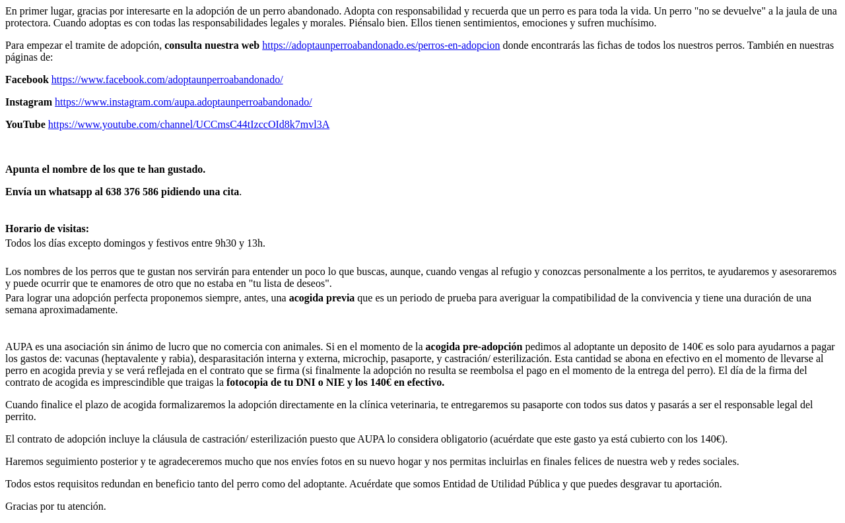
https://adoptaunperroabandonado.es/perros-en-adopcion (381, 45)
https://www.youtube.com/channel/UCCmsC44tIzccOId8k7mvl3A (188, 124)
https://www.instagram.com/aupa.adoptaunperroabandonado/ (183, 102)
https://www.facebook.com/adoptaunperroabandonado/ (167, 79)
